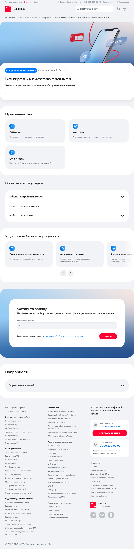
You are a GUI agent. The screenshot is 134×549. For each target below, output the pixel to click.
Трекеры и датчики (55, 514)
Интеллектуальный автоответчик (18, 478)
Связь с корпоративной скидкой (18, 493)
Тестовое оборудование (58, 517)
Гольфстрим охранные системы (18, 513)
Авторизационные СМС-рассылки (62, 493)
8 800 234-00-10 (99, 2)
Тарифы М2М (53, 510)
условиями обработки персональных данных (64, 336)
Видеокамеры (11, 506)
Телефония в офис (12, 467)
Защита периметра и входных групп (20, 524)
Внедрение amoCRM (56, 497)
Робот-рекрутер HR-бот (58, 478)
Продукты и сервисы (49, 17)
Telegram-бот (109, 451)
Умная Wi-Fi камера (13, 521)
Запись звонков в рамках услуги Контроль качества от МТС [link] (85, 17)
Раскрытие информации (100, 470)
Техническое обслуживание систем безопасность (19, 533)
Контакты (94, 466)
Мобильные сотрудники (58, 449)
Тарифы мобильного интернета (18, 432)
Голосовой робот (55, 456)
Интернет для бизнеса (14, 421)
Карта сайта (95, 481)
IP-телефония (10, 463)
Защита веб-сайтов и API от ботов (62, 415)
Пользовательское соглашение (103, 488)
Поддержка (98, 451)
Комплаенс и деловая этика (101, 485)
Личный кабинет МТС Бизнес (104, 453)
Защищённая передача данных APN (62, 432)
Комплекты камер (12, 517)
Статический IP (11, 443)
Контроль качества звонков (59, 482)
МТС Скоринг (53, 464)
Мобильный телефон (25, 320)
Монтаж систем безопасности (17, 510)
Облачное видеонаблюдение (17, 502)
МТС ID (50, 486)
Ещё (37, 2)
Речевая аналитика (55, 460)
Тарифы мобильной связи (16, 452)
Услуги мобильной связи (15, 411)
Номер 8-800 (11, 460)
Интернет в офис (12, 424)
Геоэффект (52, 453)
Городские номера (13, 474)
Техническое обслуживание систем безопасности (62, 427)
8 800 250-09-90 (110, 445)
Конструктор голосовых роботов (61, 475)
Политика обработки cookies (102, 477)
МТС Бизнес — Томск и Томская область (21, 17)
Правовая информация (99, 496)
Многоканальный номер (15, 482)
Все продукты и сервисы (15, 407)
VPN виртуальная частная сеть (17, 439)
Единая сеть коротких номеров (18, 471)
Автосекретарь (54, 445)
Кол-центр (52, 490)
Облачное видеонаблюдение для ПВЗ (20, 528)
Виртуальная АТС (12, 456)
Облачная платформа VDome (60, 436)
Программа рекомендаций (101, 492)
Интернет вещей (12, 435)
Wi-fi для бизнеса (12, 428)
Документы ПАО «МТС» (100, 474)
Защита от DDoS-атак (56, 422)
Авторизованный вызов (58, 467)
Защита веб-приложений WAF (60, 419)
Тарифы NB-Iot (54, 506)
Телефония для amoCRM (15, 485)
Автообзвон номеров (56, 471)
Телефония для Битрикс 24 (16, 489)
